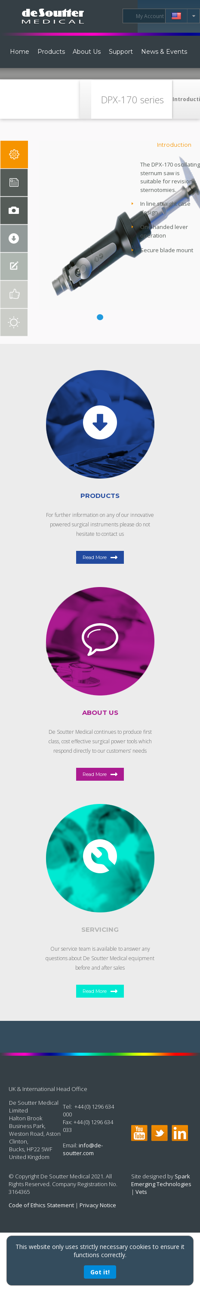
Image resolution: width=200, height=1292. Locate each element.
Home (19, 52)
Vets (141, 1192)
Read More (95, 557)
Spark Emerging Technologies (161, 1180)
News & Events (164, 52)
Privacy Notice (98, 1205)
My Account (150, 16)
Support (121, 52)
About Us (87, 52)
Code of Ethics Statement (41, 1205)
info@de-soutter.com (83, 1149)
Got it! (100, 1272)
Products (51, 52)
